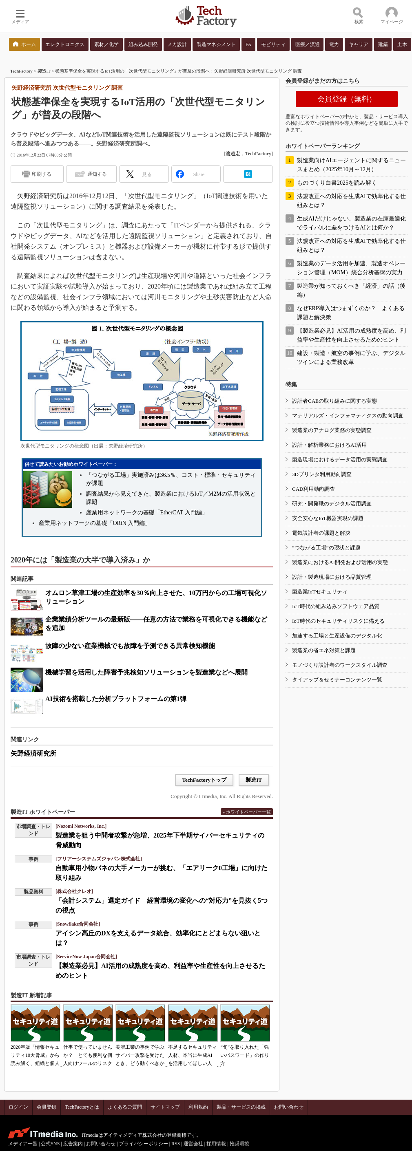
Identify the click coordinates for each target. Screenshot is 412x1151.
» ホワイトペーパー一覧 (247, 811)
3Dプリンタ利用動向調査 (322, 474)
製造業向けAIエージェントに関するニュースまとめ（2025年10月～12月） (351, 164)
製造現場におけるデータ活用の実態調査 (340, 459)
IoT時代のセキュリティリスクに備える (338, 621)
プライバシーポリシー (143, 1144)
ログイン (18, 1107)
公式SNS (50, 1144)
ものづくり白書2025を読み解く (337, 183)
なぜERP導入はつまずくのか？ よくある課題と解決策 (351, 312)
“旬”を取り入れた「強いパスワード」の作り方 (244, 1055)
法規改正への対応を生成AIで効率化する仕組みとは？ (351, 200)
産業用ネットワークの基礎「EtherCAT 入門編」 (147, 512)
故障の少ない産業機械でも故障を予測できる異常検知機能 (130, 645)
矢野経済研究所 (33, 753)
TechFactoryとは (82, 1107)
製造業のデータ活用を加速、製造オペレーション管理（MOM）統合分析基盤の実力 (351, 268)
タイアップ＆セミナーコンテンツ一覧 (337, 680)
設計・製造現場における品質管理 (332, 577)
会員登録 (46, 1107)
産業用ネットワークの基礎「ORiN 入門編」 (95, 523)
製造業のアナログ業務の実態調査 (332, 430)
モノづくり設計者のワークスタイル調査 (340, 665)
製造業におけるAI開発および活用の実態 (340, 562)
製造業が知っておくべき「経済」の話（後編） (351, 290)
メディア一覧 (23, 1144)
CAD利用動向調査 (313, 489)
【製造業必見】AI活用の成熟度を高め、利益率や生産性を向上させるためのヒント (351, 335)
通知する (97, 174)
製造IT (44, 70)
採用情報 (216, 1144)
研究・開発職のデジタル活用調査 (332, 504)
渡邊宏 (233, 154)
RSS (175, 1144)
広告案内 (73, 1144)
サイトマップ (165, 1107)
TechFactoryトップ (204, 780)
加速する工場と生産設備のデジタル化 (337, 636)
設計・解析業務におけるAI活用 (329, 445)
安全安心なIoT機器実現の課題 (327, 518)
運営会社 (193, 1144)
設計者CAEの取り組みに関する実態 (334, 401)
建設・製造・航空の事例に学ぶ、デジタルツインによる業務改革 (351, 357)
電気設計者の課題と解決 (321, 533)
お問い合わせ (288, 1107)
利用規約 (198, 1107)
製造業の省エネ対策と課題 (324, 650)
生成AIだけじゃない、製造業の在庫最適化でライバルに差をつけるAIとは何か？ (351, 223)
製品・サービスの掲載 (241, 1107)
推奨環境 (239, 1144)
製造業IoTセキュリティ (320, 592)
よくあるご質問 (125, 1107)
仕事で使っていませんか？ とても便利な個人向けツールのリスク (87, 1055)
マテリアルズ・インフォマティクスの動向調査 (347, 415)
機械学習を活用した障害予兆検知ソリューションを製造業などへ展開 (146, 672)
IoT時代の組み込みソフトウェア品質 (335, 606)
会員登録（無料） (346, 99)
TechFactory (21, 70)
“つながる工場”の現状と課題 (326, 548)
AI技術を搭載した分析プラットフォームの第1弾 (115, 698)
